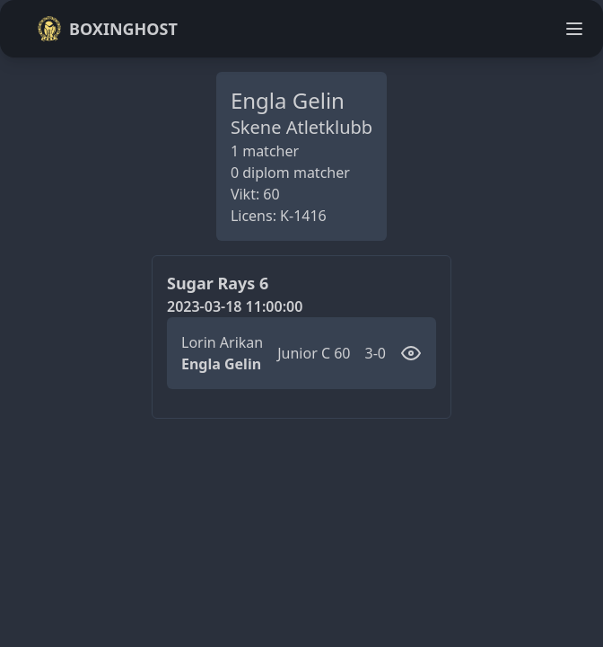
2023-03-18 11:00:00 (234, 306)
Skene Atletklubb (301, 127)
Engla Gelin (221, 364)
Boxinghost (107, 28)
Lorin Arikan (222, 342)
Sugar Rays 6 (217, 283)
